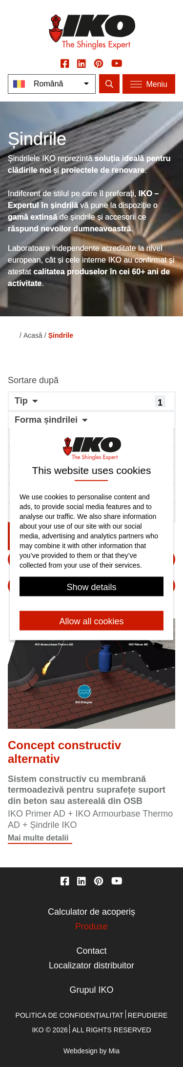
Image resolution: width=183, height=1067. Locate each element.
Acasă (32, 335)
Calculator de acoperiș (91, 911)
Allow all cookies (91, 622)
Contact (91, 950)
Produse (91, 926)
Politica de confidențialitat (69, 1015)
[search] (109, 83)
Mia (114, 1051)
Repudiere (148, 1015)
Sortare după (33, 380)
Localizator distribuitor (91, 965)
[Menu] (148, 84)
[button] (91, 401)
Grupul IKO (91, 989)
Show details (91, 588)
